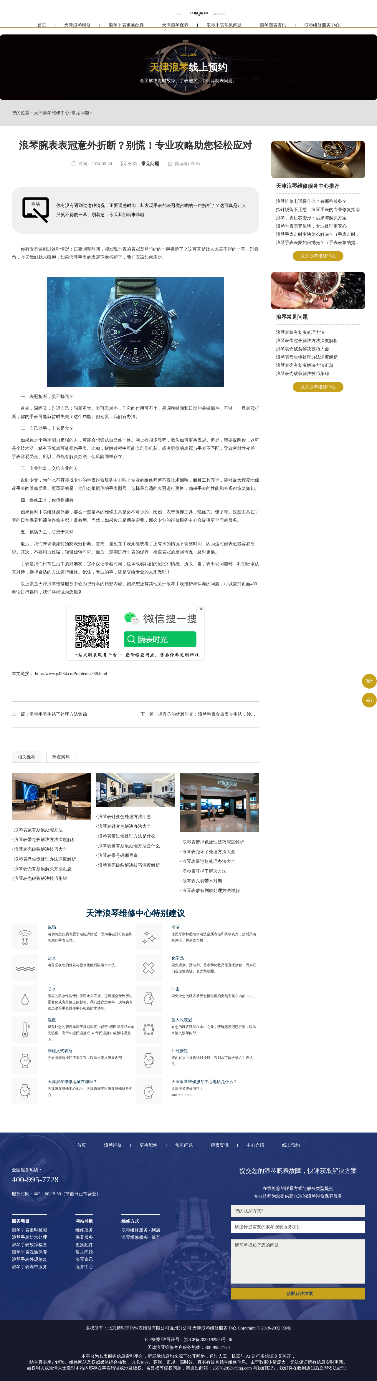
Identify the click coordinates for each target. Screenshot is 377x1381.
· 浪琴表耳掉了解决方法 (203, 871)
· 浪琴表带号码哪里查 (117, 855)
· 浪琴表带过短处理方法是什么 (126, 836)
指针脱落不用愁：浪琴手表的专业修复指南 (318, 209)
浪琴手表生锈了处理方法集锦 (58, 714)
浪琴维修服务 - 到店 (141, 1230)
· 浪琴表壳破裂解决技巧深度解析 (128, 865)
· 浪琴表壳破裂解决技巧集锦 (39, 878)
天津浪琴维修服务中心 (60, 583)
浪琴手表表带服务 (29, 1267)
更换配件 (148, 1145)
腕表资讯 (220, 1145)
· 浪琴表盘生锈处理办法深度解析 (44, 859)
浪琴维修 (113, 1145)
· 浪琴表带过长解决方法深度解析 (44, 839)
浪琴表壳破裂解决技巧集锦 (302, 373)
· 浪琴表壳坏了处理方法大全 (207, 851)
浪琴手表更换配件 (126, 28)
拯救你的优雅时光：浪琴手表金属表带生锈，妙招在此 (211, 714)
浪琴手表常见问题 (224, 28)
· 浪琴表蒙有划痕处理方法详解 (210, 890)
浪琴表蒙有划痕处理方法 (300, 332)
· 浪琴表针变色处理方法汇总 (123, 816)
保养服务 (84, 1237)
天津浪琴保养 (175, 28)
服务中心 (84, 1267)
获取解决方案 (300, 1293)
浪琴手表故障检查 (29, 1245)
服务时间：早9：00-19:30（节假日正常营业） (56, 1194)
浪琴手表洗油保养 (29, 1252)
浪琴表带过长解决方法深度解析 (307, 340)
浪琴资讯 (84, 1259)
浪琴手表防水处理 (29, 1237)
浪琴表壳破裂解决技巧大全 (302, 349)
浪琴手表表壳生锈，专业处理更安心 (311, 226)
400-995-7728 (181, 1095)
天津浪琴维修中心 (51, 113)
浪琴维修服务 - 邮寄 (141, 1237)
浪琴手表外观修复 (29, 1259)
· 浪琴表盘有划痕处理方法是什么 (128, 845)
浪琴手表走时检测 (29, 1230)
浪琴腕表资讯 (273, 28)
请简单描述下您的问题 (298, 1261)
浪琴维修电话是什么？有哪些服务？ (311, 201)
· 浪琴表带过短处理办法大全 (207, 861)
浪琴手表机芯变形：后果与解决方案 (311, 217)
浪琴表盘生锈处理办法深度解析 (307, 357)
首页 (41, 28)
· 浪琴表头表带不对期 (201, 880)
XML (287, 1328)
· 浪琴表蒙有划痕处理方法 (37, 830)
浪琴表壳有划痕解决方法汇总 (304, 365)
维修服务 (84, 1230)
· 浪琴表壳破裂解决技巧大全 (39, 849)
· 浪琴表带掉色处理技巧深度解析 (212, 842)
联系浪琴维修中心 (318, 255)
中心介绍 (255, 1145)
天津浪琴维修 (77, 28)
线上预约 (291, 1145)
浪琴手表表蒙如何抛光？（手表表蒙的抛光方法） (318, 242)
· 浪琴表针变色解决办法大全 (123, 826)
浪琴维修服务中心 (322, 28)
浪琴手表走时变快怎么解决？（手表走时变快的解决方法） (318, 234)
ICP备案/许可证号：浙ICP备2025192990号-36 (188, 1339)
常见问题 (80, 113)
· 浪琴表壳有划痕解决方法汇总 (42, 868)
